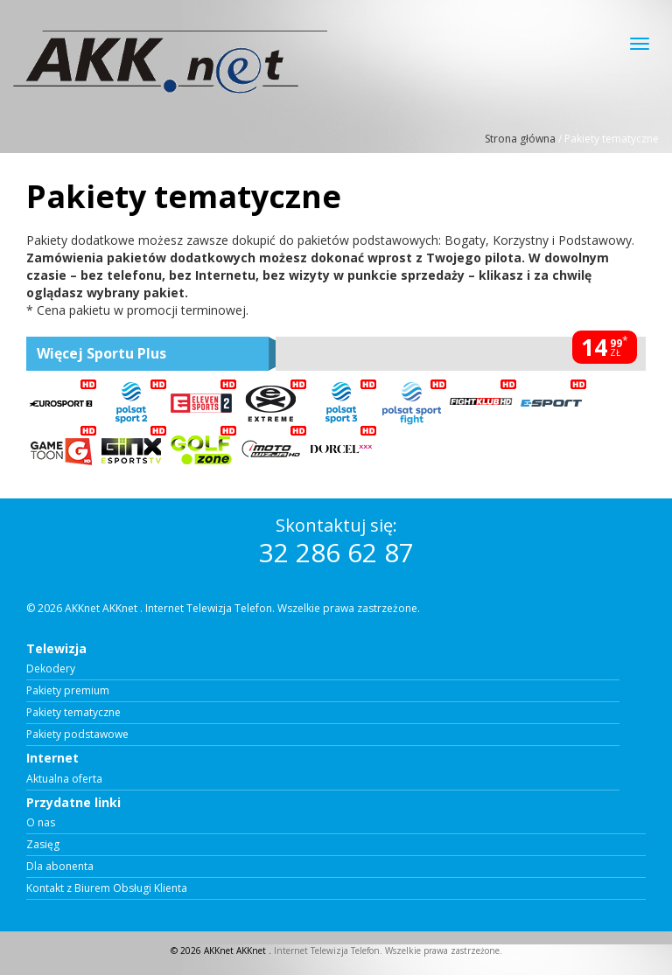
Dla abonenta (60, 866)
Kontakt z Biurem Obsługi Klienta (106, 888)
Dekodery (50, 669)
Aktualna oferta (64, 779)
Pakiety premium (67, 691)
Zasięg (43, 844)
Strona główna (520, 138)
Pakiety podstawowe (77, 734)
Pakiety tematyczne (73, 712)
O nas (40, 823)
